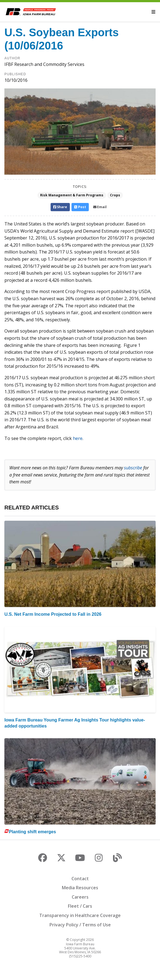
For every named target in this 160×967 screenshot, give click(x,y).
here (77, 438)
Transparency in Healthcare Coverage (80, 915)
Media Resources (80, 888)
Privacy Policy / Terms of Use (80, 925)
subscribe (133, 468)
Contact (80, 879)
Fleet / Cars (80, 906)
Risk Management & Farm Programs (71, 195)
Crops (115, 195)
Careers (80, 897)
